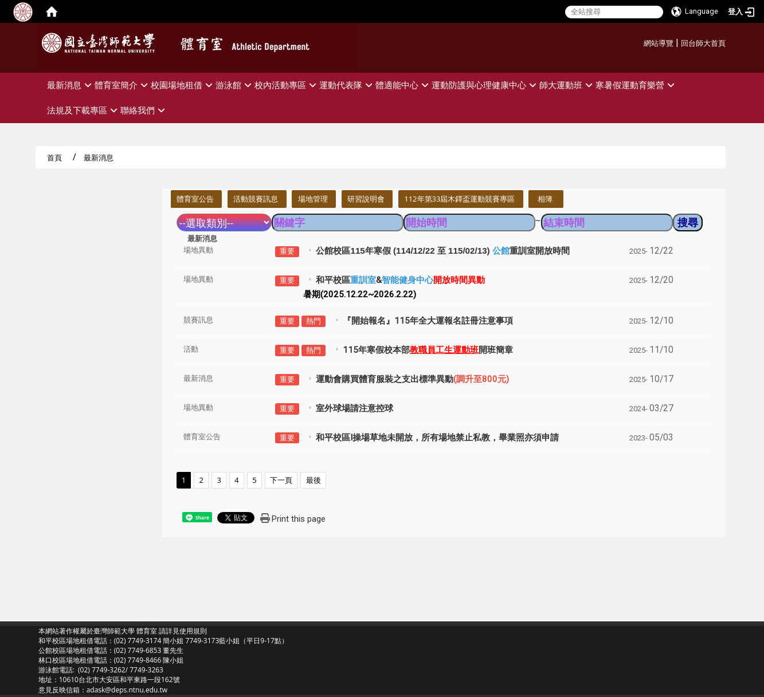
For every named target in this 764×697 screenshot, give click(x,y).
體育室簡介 (123, 85)
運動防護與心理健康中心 (485, 85)
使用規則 (193, 631)
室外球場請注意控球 (354, 408)
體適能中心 (403, 85)
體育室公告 (195, 199)
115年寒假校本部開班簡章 (428, 350)
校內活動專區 (286, 85)
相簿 (545, 199)
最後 (313, 480)
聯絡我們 (144, 110)
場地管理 (313, 199)
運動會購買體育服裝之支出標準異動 (412, 379)
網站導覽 (658, 43)
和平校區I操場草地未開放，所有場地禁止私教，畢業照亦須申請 (437, 437)
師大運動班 (567, 85)
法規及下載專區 (83, 110)
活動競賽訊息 (255, 199)
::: (639, 41)
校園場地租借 (183, 85)
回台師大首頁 (703, 43)
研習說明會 (366, 199)
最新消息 (71, 85)
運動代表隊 (347, 85)
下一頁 (281, 480)
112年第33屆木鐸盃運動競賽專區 (459, 199)
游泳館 (235, 85)
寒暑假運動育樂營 (636, 85)
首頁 (54, 157)
